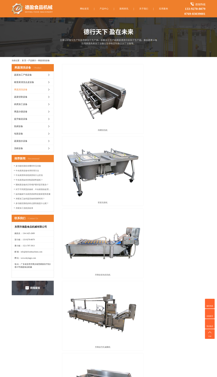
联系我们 (59, 336)
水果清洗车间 (83, 333)
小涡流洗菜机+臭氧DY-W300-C (84, 232)
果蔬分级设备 (20, 111)
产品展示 (32, 61)
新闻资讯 (123, 8)
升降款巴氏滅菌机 (84, 145)
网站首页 (84, 8)
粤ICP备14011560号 (167, 371)
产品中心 (104, 8)
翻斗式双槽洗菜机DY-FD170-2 (134, 232)
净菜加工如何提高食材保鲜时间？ (30, 199)
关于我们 (143, 8)
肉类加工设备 (20, 104)
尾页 (142, 244)
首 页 (24, 61)
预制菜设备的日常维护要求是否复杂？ (32, 185)
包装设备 (18, 133)
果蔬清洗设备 (44, 61)
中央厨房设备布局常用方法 (27, 171)
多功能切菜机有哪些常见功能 (28, 166)
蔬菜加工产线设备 (23, 75)
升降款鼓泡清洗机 (183, 101)
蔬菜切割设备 (20, 97)
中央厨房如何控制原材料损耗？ (29, 180)
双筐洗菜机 (134, 101)
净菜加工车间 (83, 325)
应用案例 (163, 8)
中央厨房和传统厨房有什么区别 (29, 175)
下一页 (133, 244)
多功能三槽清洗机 (133, 145)
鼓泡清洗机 (84, 188)
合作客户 (59, 329)
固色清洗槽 (183, 145)
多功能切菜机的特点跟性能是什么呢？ (32, 203)
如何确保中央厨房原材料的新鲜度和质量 (33, 194)
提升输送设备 (20, 119)
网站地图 (180, 371)
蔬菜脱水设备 (20, 141)
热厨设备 (18, 126)
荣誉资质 (59, 333)
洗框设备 (18, 148)
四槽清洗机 (84, 101)
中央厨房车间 (83, 336)
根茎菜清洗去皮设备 (24, 82)
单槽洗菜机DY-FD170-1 (183, 188)
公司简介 (59, 325)
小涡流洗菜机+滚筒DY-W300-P (183, 232)
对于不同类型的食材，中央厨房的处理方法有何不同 (34, 189)
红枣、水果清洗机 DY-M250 (134, 188)
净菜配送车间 (83, 329)
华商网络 (198, 371)
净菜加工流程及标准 (24, 208)
